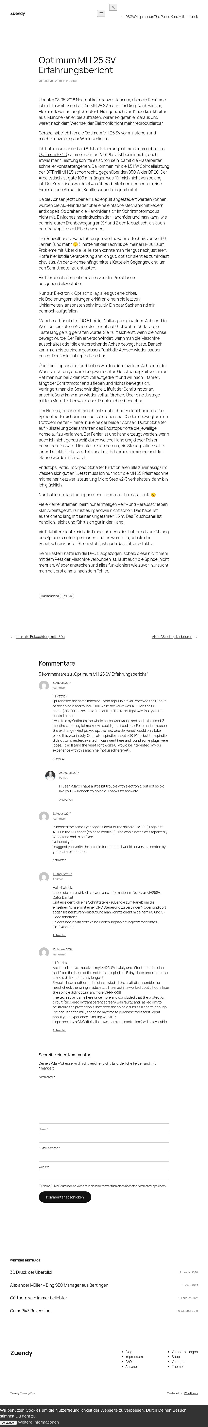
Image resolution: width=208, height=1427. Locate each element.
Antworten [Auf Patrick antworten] (66, 799)
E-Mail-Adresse (49, 1148)
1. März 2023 (190, 1285)
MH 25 (68, 596)
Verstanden (8, 1422)
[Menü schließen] (113, 7)
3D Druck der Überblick (31, 1272)
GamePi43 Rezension (30, 1311)
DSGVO (131, 16)
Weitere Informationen (38, 1422)
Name (43, 1129)
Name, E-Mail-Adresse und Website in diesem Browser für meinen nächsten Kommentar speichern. (104, 1186)
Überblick (190, 16)
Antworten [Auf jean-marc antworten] (59, 758)
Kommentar (47, 1077)
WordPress (191, 1393)
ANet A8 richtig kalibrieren (172, 636)
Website (44, 1167)
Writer (59, 81)
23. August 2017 (69, 773)
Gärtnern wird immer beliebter (38, 1298)
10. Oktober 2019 (187, 1311)
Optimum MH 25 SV (102, 133)
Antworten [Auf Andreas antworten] (59, 935)
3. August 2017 (62, 683)
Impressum (145, 16)
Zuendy (17, 13)
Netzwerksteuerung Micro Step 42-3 (93, 479)
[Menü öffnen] (101, 13)
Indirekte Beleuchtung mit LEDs (40, 636)
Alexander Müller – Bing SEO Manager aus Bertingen (59, 1285)
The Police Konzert (168, 16)
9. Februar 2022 (188, 1298)
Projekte (71, 81)
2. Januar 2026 (188, 1272)
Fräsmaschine (50, 596)
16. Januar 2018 (62, 949)
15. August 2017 (62, 874)
